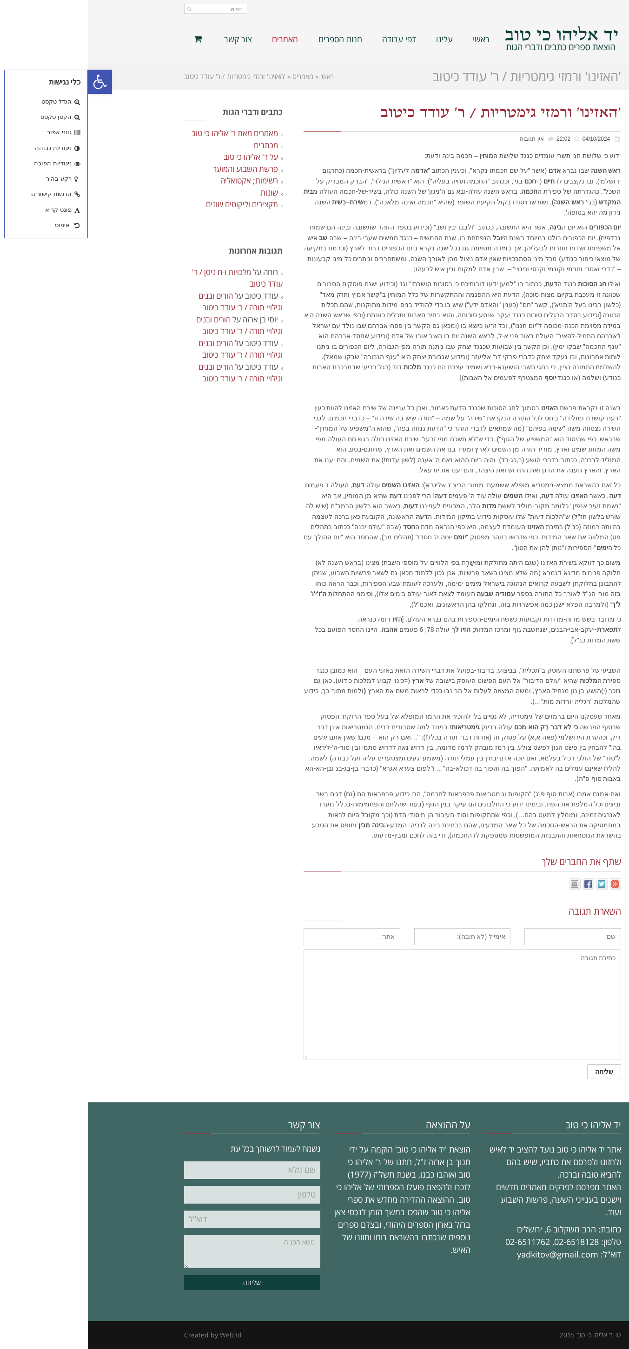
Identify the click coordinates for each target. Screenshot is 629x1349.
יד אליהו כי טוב (507, 1334)
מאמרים (215, 76)
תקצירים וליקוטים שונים (154, 204)
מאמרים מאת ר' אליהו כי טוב (147, 133)
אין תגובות (444, 139)
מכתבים (178, 145)
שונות (181, 192)
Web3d (143, 1334)
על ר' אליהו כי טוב (163, 156)
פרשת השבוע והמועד (157, 169)
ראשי (239, 76)
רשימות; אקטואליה (161, 180)
